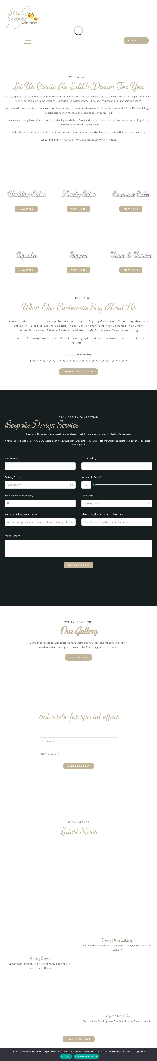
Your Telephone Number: (19, 495)
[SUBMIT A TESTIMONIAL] (78, 371)
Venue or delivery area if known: (22, 514)
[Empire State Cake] (117, 987)
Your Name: (12, 458)
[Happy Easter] (40, 899)
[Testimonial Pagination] (30, 361)
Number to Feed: (91, 477)
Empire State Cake (117, 1015)
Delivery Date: (13, 477)
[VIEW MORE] (26, 209)
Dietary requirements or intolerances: (102, 514)
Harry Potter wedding (117, 940)
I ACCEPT (66, 1056)
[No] (153, 1054)
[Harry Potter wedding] (117, 890)
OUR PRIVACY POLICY (86, 1056)
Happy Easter (40, 958)
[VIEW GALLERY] (78, 657)
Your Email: (88, 458)
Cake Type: (88, 495)
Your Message (13, 535)
